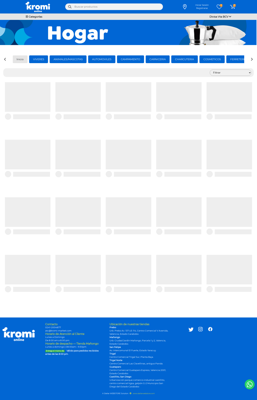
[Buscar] (69, 6)
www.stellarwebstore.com (142, 393)
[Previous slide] (5, 59)
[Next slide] (251, 59)
